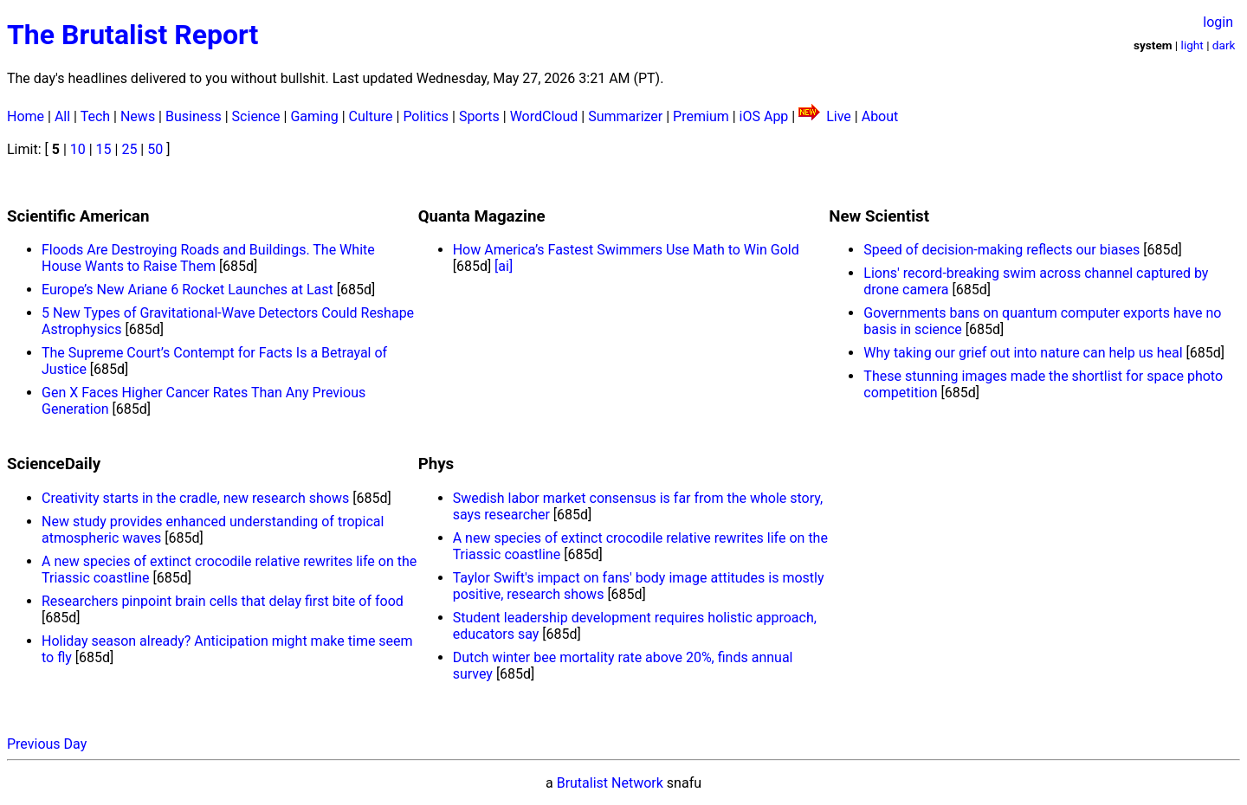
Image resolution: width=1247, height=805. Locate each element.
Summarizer (625, 116)
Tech (95, 116)
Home (25, 116)
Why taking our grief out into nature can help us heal (1022, 353)
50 (155, 149)
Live (838, 116)
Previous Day (47, 744)
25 (129, 149)
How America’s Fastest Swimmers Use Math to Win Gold (626, 250)
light (1192, 45)
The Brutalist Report (132, 34)
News (137, 116)
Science (256, 116)
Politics (426, 116)
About (880, 116)
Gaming (314, 116)
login (1218, 22)
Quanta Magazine (482, 216)
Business (193, 116)
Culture (371, 116)
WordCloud (544, 116)
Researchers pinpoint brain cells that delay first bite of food (223, 601)
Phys (436, 463)
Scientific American (78, 216)
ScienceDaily (53, 463)
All (62, 116)
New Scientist (879, 216)
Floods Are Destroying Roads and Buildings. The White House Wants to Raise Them (208, 258)
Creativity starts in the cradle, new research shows (195, 498)
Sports (479, 116)
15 (104, 149)
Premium (701, 116)
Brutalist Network (610, 783)
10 (78, 149)
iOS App (764, 116)
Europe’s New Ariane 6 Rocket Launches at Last (187, 289)
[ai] (503, 266)
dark (1224, 45)
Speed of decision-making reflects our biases (1001, 250)
